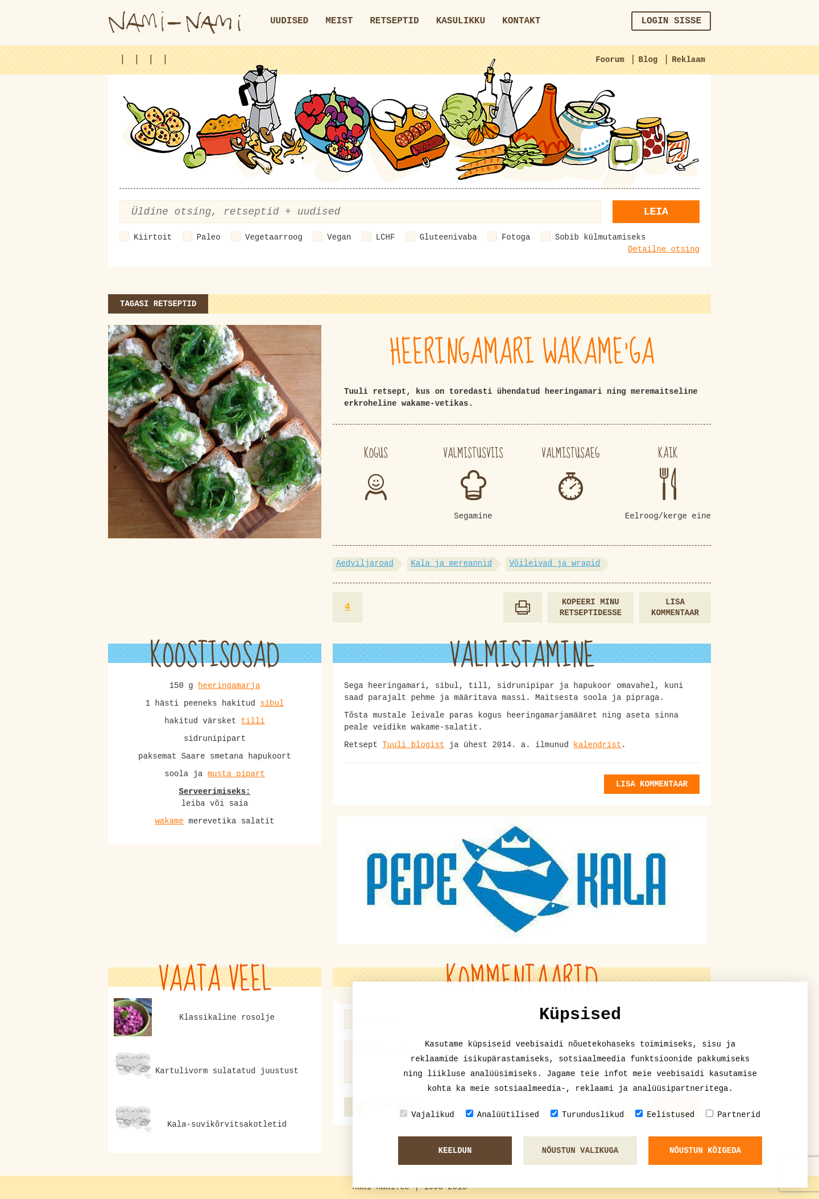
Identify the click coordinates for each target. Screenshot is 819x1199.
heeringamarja (229, 685)
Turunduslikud (587, 1114)
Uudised (289, 21)
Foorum (609, 59)
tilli (253, 721)
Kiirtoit (153, 237)
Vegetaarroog (274, 237)
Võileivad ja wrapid (554, 563)
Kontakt (521, 21)
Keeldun (455, 1150)
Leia (656, 211)
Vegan (339, 237)
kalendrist (597, 744)
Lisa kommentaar (675, 607)
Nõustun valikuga (580, 1150)
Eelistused (664, 1114)
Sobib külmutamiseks (600, 237)
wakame (169, 821)
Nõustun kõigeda (705, 1150)
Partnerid (733, 1114)
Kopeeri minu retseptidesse (591, 607)
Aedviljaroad (365, 563)
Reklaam (688, 59)
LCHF (385, 237)
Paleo (209, 237)
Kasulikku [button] (460, 21)
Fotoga (516, 237)
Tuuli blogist (413, 744)
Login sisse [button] (671, 21)
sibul (272, 703)
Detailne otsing (664, 249)
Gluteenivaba (448, 237)
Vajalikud (427, 1114)
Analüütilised (502, 1114)
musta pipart (236, 773)
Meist (339, 21)
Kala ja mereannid (451, 563)
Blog (648, 59)
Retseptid (394, 21)
